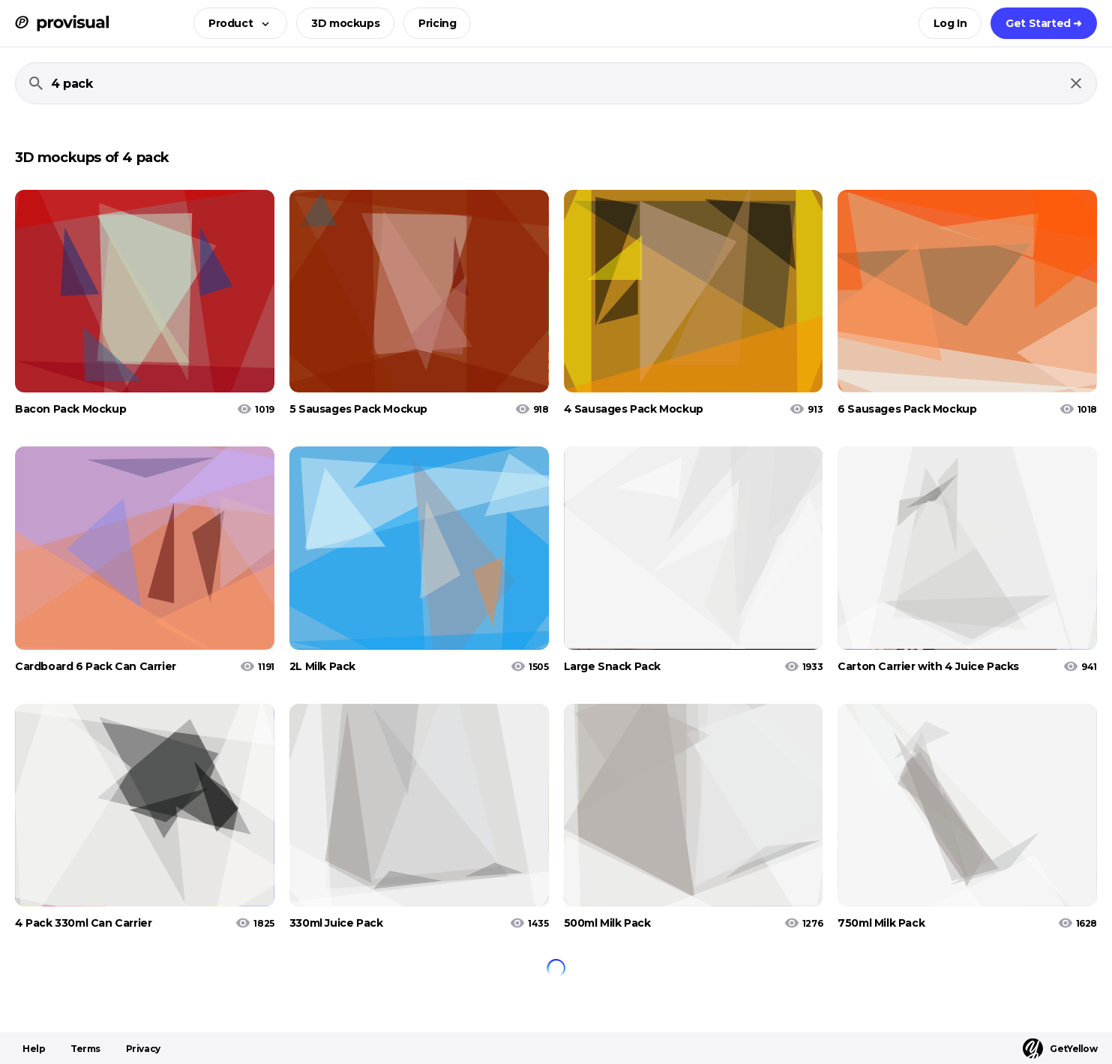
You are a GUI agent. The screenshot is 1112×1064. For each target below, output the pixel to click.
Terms (85, 1048)
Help (33, 1048)
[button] (235, 23)
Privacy (143, 1048)
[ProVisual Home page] (62, 23)
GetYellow (1060, 1048)
